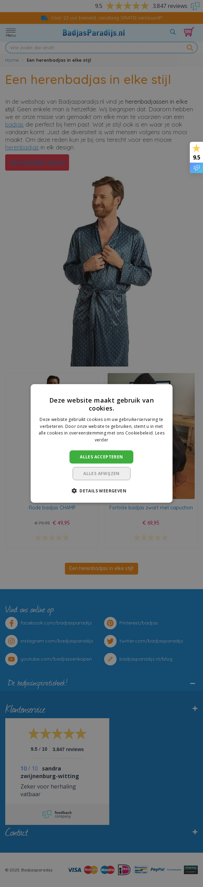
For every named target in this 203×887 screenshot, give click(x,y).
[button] (101, 490)
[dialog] (101, 443)
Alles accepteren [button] (101, 457)
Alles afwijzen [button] (101, 473)
